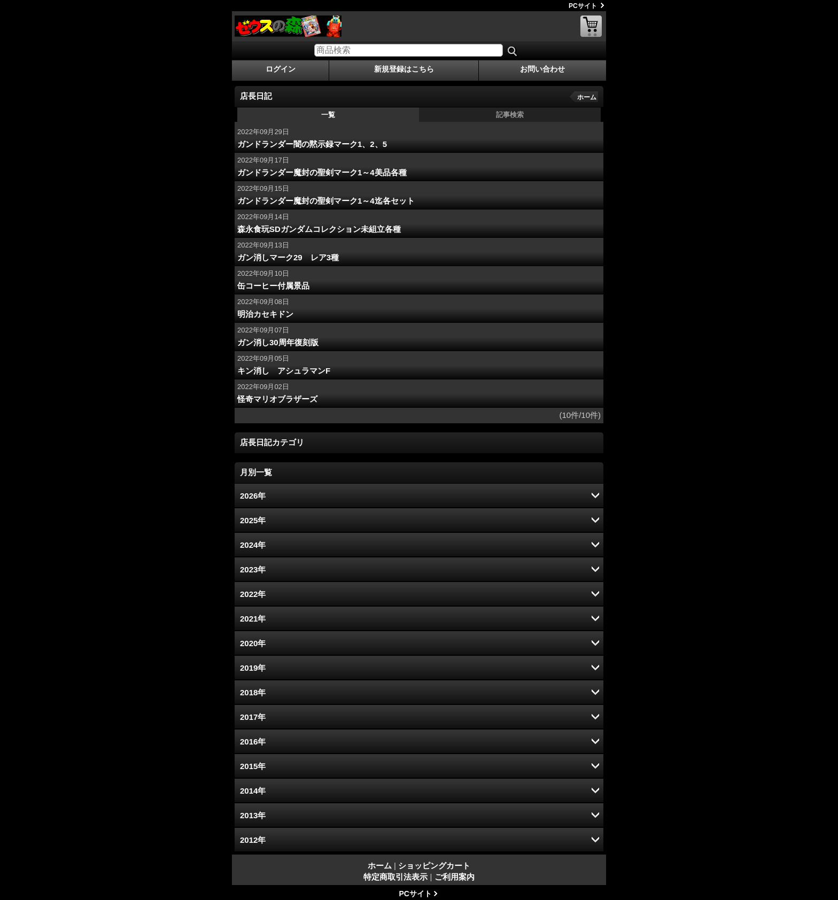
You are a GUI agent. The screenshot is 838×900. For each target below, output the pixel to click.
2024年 (253, 544)
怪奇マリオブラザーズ (277, 399)
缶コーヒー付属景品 (273, 285)
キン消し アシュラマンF (283, 370)
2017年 (253, 716)
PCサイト (583, 6)
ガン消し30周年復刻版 (278, 342)
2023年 (253, 569)
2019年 (253, 667)
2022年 (253, 594)
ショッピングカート (591, 26)
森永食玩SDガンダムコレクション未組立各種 (319, 229)
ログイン (281, 69)
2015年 (253, 766)
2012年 (253, 839)
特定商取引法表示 (395, 876)
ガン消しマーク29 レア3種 (288, 257)
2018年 (253, 692)
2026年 (253, 495)
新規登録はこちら (404, 69)
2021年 (253, 618)
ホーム (586, 97)
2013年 (253, 815)
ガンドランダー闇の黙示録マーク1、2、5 (312, 144)
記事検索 (510, 115)
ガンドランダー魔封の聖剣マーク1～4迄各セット (326, 200)
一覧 (328, 115)
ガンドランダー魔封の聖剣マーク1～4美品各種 (322, 172)
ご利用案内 (454, 876)
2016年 (253, 741)
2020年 (253, 643)
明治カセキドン (265, 314)
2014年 (253, 790)
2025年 (253, 520)
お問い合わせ (542, 69)
